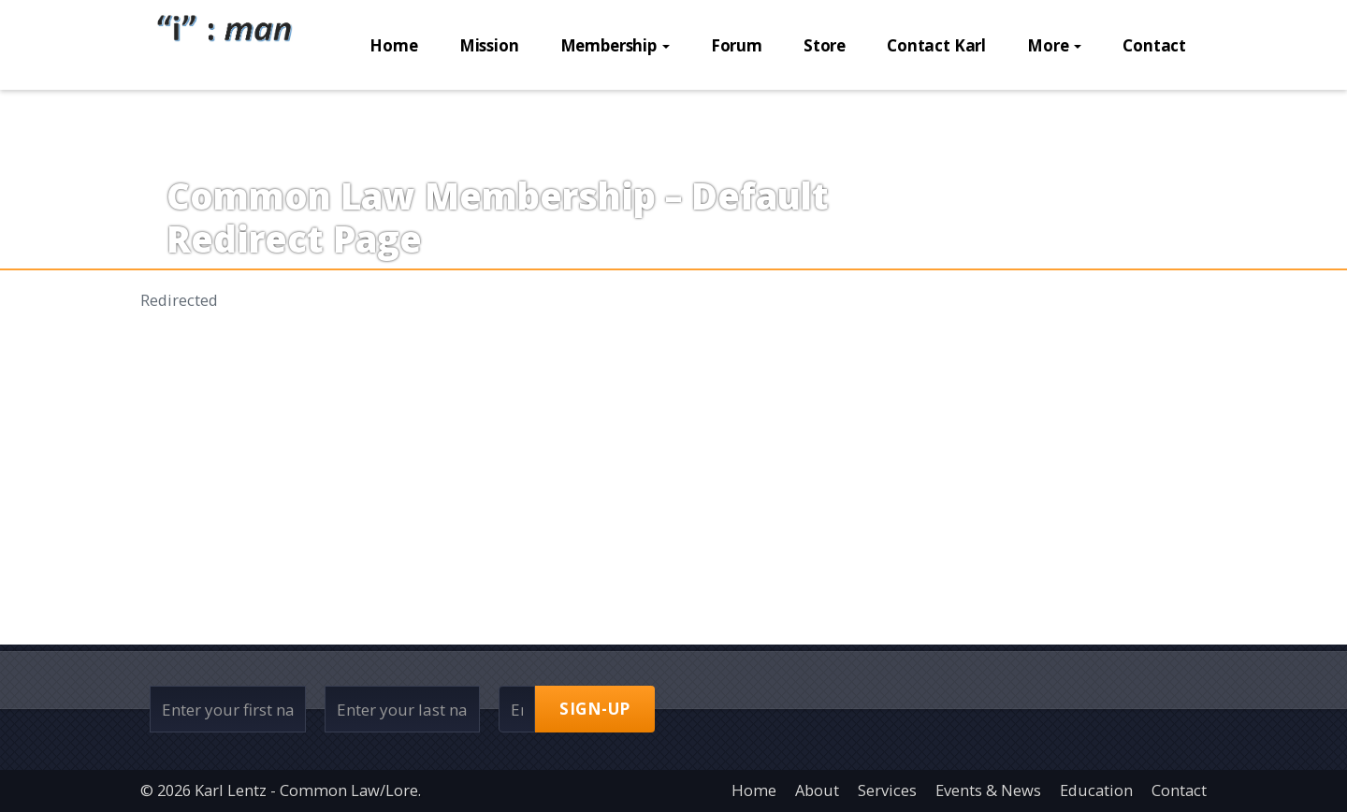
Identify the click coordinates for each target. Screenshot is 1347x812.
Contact (1154, 112)
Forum (736, 112)
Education (1096, 790)
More (1054, 112)
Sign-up (594, 708)
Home (393, 112)
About (817, 790)
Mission (489, 112)
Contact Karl (936, 112)
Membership (615, 112)
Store (825, 112)
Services (887, 790)
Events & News (988, 790)
